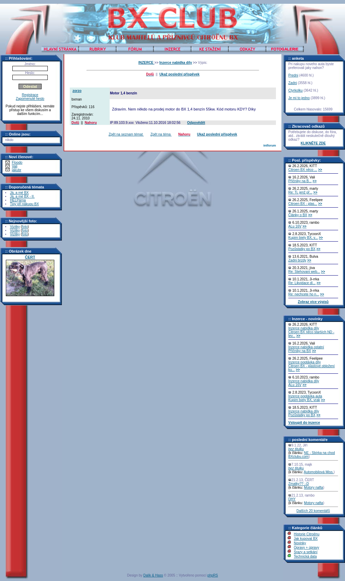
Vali (15, 166)
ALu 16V (294, 226)
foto (25, 227)
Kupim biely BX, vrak (304, 400)
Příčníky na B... (300, 181)
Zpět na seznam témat (126, 134)
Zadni (292, 83)
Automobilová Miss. (319, 472)
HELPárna (18, 200)
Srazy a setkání (306, 552)
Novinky (300, 543)
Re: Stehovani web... (304, 272)
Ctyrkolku (295, 90)
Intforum (269, 145)
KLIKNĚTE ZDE (313, 143)
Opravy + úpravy (306, 547)
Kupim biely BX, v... (303, 238)
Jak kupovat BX (306, 539)
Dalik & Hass (153, 575)
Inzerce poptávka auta (305, 396)
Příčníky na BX (299, 351)
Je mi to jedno (299, 98)
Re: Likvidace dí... (301, 283)
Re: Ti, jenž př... (300, 192)
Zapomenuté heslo (30, 99)
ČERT (30, 257)
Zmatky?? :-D (298, 484)
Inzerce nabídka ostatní (306, 347)
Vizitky (15, 227)
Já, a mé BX (19, 193)
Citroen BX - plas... (302, 204)
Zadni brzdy (297, 260)
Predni (293, 75)
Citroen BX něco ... (302, 170)
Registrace (30, 95)
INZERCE (146, 63)
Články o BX (297, 215)
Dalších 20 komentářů (313, 511)
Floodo (17, 162)
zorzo (77, 91)
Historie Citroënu (306, 534)
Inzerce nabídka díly (175, 63)
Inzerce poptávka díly (304, 362)
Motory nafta (313, 487)
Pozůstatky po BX (301, 249)
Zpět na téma (161, 134)
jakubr (16, 170)
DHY (292, 499)
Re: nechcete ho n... (303, 294)
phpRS (213, 575)
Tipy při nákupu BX (24, 204)
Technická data (305, 556)
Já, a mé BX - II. (22, 196)
